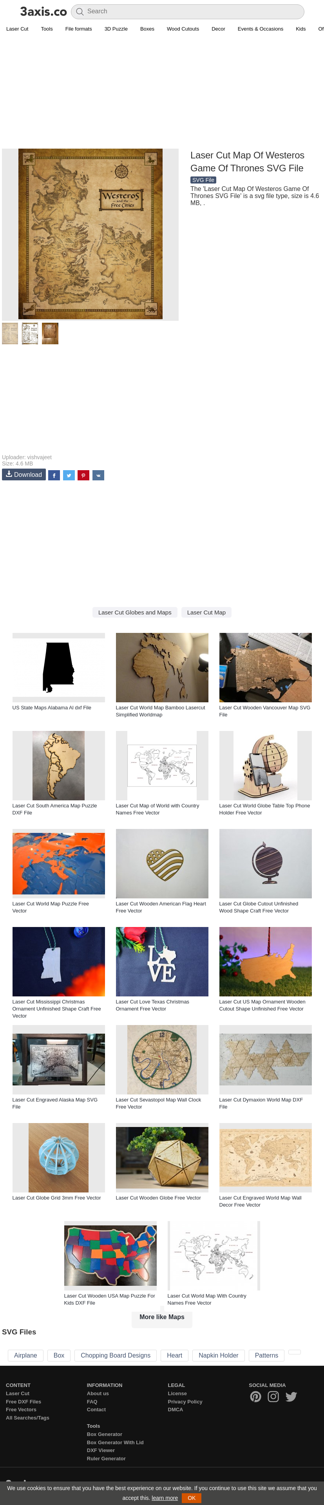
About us (98, 1393)
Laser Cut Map (206, 612)
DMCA (175, 1409)
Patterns (267, 1355)
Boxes (147, 29)
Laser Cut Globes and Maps (135, 612)
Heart (174, 1355)
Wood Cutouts (183, 29)
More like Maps (162, 1317)
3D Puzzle (116, 29)
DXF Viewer (101, 1450)
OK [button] (191, 1498)
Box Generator (104, 1434)
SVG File (203, 180)
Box (59, 1355)
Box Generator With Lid (115, 1442)
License (177, 1393)
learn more (165, 1498)
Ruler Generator (106, 1458)
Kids (301, 29)
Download (24, 474)
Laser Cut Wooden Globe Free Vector (158, 1198)
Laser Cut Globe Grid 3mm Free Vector (57, 1198)
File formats (78, 29)
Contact (96, 1409)
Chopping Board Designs (115, 1355)
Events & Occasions (260, 29)
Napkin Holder (218, 1355)
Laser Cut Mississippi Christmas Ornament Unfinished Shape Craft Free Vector (57, 1009)
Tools (46, 29)
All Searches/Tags (27, 1418)
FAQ (92, 1402)
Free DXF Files (23, 1402)
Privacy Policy (185, 1402)
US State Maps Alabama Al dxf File (52, 708)
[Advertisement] (162, 92)
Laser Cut (17, 29)
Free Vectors (21, 1409)
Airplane (25, 1355)
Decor (218, 29)
